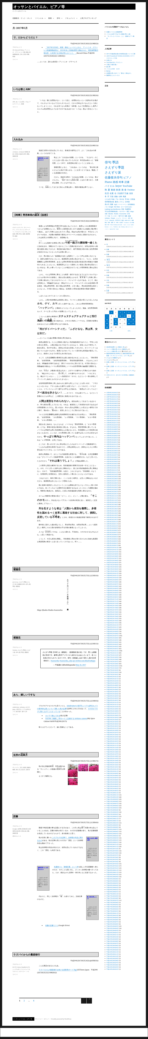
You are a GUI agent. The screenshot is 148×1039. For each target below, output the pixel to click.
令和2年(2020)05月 (112, 537)
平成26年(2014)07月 (112, 687)
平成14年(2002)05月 (112, 967)
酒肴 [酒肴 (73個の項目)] (132, 220)
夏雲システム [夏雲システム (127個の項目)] (119, 202)
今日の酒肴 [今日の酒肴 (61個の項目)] (131, 222)
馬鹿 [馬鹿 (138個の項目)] (124, 196)
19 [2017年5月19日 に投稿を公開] (129, 320)
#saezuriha (55, 661)
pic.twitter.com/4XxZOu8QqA (84, 661)
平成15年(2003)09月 (112, 939)
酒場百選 (15, 156)
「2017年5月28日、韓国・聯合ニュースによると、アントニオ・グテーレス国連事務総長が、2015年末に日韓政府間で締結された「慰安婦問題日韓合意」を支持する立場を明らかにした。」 (71, 50)
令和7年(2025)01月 (112, 418)
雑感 (22, 104)
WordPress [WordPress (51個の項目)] (115, 226)
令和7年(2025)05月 (112, 410)
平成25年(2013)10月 (112, 707)
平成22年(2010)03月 (112, 786)
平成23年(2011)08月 (112, 752)
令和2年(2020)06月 (112, 534)
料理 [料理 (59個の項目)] (108, 224)
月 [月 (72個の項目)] (114, 222)
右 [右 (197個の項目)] (115, 193)
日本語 (17, 154)
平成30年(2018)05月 (112, 588)
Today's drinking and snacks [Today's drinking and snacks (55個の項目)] (116, 224)
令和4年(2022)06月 (112, 483)
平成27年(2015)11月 (112, 653)
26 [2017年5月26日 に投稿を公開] (129, 323)
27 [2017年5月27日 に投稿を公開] (133, 323)
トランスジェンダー (22, 230)
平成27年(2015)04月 (112, 668)
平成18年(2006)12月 (112, 870)
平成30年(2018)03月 (112, 593)
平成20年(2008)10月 (112, 823)
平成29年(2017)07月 (112, 610)
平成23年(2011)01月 (112, 767)
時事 (28, 54)
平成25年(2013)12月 (112, 702)
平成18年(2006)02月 (112, 889)
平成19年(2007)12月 (112, 844)
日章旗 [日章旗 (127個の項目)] (132, 199)
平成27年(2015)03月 (112, 670)
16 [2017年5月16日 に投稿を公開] (116, 320)
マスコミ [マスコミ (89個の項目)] (124, 218)
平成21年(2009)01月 (112, 816)
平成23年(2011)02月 (112, 765)
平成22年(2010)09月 (112, 773)
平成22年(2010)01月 (112, 790)
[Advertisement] (68, 69)
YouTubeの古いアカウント (114, 62)
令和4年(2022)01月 (112, 494)
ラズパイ (15, 971)
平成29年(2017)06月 (112, 612)
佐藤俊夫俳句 (21, 584)
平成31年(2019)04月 (112, 565)
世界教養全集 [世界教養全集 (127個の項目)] (109, 202)
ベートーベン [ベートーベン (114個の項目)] (122, 204)
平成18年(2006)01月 (112, 892)
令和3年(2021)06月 (112, 509)
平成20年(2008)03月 (112, 838)
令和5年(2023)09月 (112, 451)
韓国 (14, 56)
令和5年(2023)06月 (112, 457)
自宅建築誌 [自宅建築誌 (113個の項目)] (131, 204)
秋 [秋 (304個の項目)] (106, 189)
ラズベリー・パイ (24, 971)
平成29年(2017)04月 (112, 616)
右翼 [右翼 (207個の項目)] (112, 193)
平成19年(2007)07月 (112, 855)
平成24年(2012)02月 (112, 739)
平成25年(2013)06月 (112, 715)
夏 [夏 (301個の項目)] (109, 189)
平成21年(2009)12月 (112, 793)
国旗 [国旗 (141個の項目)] (116, 196)
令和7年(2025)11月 (112, 399)
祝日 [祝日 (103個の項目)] (128, 211)
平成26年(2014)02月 (112, 698)
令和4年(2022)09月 (112, 476)
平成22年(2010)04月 (112, 784)
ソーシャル (39, 18)
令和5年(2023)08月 (112, 453)
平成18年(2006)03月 (112, 887)
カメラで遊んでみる (52, 715)
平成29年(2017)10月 (112, 603)
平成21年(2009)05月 (112, 808)
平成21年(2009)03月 (112, 812)
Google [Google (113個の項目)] (110, 207)
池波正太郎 (22, 154)
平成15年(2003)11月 (112, 935)
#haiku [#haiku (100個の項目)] (116, 214)
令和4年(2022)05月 (112, 485)
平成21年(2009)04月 (112, 810)
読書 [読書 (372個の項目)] (127, 182)
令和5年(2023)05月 (112, 459)
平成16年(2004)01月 (112, 932)
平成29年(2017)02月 (112, 621)
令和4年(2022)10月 (112, 474)
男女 (20, 234)
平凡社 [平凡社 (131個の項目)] (127, 199)
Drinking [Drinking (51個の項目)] (123, 226)
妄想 (14, 234)
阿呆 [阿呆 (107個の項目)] (122, 209)
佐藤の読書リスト (51, 925)
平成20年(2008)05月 (112, 834)
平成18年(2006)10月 (112, 874)
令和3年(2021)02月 (112, 517)
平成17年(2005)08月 (112, 898)
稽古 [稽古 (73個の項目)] (106, 222)
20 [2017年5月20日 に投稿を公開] (133, 320)
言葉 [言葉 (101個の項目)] (106, 214)
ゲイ (21, 227)
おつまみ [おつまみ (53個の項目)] (128, 224)
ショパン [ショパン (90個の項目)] (118, 218)
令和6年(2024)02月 (112, 440)
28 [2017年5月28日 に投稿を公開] (107, 327)
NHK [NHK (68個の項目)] (117, 222)
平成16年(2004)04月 (112, 928)
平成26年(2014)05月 (112, 692)
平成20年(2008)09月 (112, 825)
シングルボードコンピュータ (21, 969)
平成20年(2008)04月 (112, 836)
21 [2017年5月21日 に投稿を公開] (107, 323)
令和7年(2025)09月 (112, 403)
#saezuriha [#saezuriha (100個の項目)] (122, 214)
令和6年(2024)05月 (112, 433)
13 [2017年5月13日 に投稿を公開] (133, 316)
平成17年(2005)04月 (112, 907)
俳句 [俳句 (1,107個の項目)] (108, 162)
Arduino (22, 707)
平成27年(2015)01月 (112, 674)
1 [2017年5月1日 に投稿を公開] (111, 312)
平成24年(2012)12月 (112, 728)
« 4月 (110, 331)
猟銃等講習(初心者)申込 (113, 353)
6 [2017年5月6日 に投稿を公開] (133, 312)
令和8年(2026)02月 (112, 395)
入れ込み (18, 139)
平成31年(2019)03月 (112, 567)
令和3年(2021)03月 (112, 515)
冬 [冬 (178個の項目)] (106, 196)
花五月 (23, 769)
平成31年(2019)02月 (112, 569)
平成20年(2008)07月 (112, 829)
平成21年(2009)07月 (112, 803)
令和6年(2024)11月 (112, 423)
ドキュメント (70, 18)
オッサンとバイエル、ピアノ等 (39, 6)
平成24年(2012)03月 (112, 737)
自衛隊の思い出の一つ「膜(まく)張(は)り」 (119, 73)
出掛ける (109, 60)
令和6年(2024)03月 (112, 438)
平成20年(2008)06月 (112, 831)
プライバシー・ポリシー (42, 1019)
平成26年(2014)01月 (112, 700)
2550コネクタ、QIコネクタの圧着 (116, 375)
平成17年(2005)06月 (112, 902)
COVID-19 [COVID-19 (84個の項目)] (118, 220)
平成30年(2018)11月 (112, 575)
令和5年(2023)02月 (112, 466)
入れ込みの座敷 (23, 152)
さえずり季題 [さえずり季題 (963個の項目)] (114, 167)
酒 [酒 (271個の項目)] (122, 189)
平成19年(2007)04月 (112, 861)
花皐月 (28, 769)
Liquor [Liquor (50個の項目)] (117, 229)
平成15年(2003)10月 (112, 937)
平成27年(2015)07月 (112, 661)
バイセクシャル (19, 232)
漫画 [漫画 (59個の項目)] (106, 224)
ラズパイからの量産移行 (26, 954)
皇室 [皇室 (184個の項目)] (131, 193)
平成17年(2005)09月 (112, 896)
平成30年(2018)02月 (112, 595)
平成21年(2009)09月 (112, 799)
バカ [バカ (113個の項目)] (106, 207)
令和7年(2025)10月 (112, 401)
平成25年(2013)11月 (112, 704)
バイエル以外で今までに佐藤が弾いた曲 (118, 34)
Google (15, 829)
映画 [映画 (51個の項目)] (119, 226)
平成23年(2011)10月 (112, 747)
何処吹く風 (121, 347)
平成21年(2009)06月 (112, 806)
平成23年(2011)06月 (112, 756)
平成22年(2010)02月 (112, 788)
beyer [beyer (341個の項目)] (118, 185)
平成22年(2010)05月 (112, 782)
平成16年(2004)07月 (112, 922)
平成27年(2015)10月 (112, 655)
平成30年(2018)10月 (112, 578)
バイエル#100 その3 (112, 69)
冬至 (107, 270)
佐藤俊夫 (124, 349)
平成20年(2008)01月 (112, 842)
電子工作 (24, 711)
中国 (24, 52)
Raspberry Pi (25, 967)
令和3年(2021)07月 (112, 507)
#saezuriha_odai (66, 661)
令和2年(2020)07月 (112, 532)
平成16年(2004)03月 (112, 930)
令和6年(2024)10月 (112, 425)
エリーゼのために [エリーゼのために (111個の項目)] (126, 207)
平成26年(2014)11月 (112, 679)
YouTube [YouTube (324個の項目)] (127, 185)
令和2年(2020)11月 (112, 524)
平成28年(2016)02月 (112, 646)
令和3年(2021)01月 (112, 519)
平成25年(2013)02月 (112, 724)
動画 (50, 18)
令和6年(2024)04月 (112, 436)
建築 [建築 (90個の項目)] (129, 216)
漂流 (22, 831)
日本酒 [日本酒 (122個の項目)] (127, 202)
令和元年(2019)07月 (112, 558)
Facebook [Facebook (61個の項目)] (126, 222)
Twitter (15, 650)
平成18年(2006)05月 (112, 883)
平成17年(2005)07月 (112, 900)
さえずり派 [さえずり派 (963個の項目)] (113, 172)
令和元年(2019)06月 (112, 560)
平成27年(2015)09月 (112, 657)
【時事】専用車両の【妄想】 (31, 214)
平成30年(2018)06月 (112, 586)
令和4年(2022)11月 (112, 472)
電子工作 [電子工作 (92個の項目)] (121, 216)
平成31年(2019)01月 (112, 571)
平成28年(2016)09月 (112, 631)
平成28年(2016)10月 (112, 629)
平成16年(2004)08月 (112, 920)
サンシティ (16, 767)
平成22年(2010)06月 (112, 780)
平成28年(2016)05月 (112, 640)
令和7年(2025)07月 (112, 408)
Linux (19, 967)
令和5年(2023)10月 (112, 448)
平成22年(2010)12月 (112, 769)
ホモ (25, 232)
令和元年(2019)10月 (112, 552)
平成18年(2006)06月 (112, 881)
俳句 (58, 18)
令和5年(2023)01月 (112, 468)
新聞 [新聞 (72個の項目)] (112, 222)
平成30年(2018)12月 (112, 573)
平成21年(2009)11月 (112, 795)
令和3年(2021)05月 (112, 511)
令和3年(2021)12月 (112, 496)
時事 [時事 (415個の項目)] (121, 182)
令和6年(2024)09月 (112, 427)
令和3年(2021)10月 (112, 500)
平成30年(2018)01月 (112, 597)
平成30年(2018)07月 (112, 584)
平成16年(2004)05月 (112, 926)
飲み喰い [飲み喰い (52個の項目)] (132, 224)
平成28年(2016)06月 (112, 638)
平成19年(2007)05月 (112, 859)
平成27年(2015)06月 (112, 664)
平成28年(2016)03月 (112, 644)
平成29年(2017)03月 (112, 618)
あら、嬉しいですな (24, 694)
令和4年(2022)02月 (112, 491)
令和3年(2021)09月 (112, 502)
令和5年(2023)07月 (112, 455)
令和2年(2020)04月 (112, 539)
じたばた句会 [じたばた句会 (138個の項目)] (110, 199)
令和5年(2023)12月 (112, 444)
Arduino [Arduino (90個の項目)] (107, 218)
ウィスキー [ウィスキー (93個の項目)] (114, 216)
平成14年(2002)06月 (112, 965)
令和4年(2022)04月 (112, 487)
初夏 (24, 767)
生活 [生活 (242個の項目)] (107, 193)
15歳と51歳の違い (111, 64)
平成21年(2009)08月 (112, 801)
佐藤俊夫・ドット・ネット (22, 18)
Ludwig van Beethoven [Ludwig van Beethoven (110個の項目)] (113, 209)
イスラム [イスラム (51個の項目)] (111, 226)
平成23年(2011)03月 (112, 763)
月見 (107, 280)
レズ (29, 232)
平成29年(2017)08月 (112, 608)
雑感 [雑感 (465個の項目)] (115, 182)
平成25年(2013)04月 (112, 719)
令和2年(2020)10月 (112, 526)
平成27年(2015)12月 (112, 651)
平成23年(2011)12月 (112, 743)
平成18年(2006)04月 (112, 885)
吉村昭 (20, 829)
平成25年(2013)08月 (112, 711)
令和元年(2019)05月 (112, 562)
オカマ (15, 227)
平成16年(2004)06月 (112, 924)
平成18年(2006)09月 (112, 877)
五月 (21, 767)
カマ (18, 227)
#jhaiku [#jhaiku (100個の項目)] (110, 214)
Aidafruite (16, 707)
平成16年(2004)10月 (112, 915)
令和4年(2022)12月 (112, 470)
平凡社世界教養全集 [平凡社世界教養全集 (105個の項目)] (111, 211)
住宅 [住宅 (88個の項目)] (129, 218)
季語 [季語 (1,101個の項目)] (115, 162)
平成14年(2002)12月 (112, 952)
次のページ (89, 1003)
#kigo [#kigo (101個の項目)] (132, 211)
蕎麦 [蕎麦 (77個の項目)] (122, 220)
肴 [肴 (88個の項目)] (131, 218)
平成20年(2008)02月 (112, 840)
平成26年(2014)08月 (112, 685)
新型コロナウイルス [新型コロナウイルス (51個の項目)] (129, 226)
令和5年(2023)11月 (112, 446)
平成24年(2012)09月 (112, 730)
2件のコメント (17, 836)
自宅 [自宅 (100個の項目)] (128, 214)
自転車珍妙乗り (111, 347)
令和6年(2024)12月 (112, 420)
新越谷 (29, 767)
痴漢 (24, 234)
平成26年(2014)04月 (112, 694)
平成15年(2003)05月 (112, 948)
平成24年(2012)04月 (112, 735)
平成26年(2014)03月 (112, 696)
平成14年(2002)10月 (112, 956)
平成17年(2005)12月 (112, 894)
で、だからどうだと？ (25, 37)
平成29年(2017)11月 (112, 601)
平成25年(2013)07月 (112, 713)
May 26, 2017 (81, 665)
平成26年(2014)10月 (112, 681)
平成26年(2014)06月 (112, 689)
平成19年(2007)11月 (112, 846)
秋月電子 (18, 711)
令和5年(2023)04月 (112, 461)
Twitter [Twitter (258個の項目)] (131, 189)
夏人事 (108, 67)
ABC (14, 102)
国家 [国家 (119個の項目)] (111, 204)
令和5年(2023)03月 (112, 463)
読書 (15, 816)
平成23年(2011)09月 (112, 750)
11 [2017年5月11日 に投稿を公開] (124, 316)
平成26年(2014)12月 (112, 676)
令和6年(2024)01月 (112, 442)
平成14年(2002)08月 (112, 960)
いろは (26, 102)
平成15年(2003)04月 (112, 950)
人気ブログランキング (88, 18)
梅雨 (14, 769)
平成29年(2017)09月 (112, 605)
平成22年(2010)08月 (112, 775)
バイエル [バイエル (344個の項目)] (110, 185)
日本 (21, 54)
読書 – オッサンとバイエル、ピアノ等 (122, 362)
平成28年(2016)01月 (112, 649)
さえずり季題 (23, 582)
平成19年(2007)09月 (112, 851)
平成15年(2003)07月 (112, 943)
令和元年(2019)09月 (112, 554)
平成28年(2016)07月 (112, 636)
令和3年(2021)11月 (112, 498)
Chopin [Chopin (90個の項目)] (113, 218)
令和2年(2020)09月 (112, 528)
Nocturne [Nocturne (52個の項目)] (107, 226)
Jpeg (14, 709)
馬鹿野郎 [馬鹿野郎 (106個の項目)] (128, 209)
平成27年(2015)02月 (112, 672)
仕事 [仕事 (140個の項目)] (120, 196)
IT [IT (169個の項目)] (108, 196)
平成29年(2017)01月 (112, 623)
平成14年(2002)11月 (112, 954)
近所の (20, 754)
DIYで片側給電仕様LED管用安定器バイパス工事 (120, 54)
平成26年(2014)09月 (112, 683)
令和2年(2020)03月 (112, 541)
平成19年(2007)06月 (112, 857)
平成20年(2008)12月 (112, 818)
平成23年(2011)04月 (112, 760)
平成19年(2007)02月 (112, 866)
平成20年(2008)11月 (112, 821)
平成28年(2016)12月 (112, 625)
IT (29, 707)
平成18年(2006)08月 (112, 879)
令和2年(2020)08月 (112, 530)
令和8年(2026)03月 (112, 392)
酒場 (28, 154)
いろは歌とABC (22, 89)
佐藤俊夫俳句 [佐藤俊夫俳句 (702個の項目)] (114, 177)
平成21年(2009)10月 (112, 797)
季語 (14, 586)
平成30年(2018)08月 (112, 582)
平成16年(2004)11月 (112, 913)
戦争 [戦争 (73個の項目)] (109, 222)
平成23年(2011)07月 (112, 754)
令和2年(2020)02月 (112, 543)
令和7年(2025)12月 (112, 397)
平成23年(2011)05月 (112, 758)
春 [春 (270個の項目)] (125, 189)
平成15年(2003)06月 (112, 945)
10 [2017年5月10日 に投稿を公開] (120, 316)
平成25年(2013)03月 (112, 722)
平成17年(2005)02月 (112, 909)
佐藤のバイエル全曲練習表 (114, 32)
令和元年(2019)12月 (112, 547)
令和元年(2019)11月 (112, 550)
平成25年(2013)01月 (112, 726)
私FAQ (108, 71)
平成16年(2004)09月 (112, 917)
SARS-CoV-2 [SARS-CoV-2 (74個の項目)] (128, 220)
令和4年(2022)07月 (112, 481)
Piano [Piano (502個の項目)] (108, 182)
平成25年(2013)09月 (112, 709)
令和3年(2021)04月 (112, 513)
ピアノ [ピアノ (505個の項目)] (127, 177)
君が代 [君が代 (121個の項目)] (107, 204)
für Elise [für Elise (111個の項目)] (117, 207)
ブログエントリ (17, 47)
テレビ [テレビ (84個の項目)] (106, 220)
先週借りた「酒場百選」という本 (66, 867)
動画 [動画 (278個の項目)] (113, 189)
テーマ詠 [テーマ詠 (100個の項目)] (107, 216)
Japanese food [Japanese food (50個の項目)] (112, 229)
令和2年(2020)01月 (112, 545)
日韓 (24, 54)
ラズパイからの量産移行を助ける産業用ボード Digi (58, 970)
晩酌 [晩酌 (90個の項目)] (126, 216)
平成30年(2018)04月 (112, 590)
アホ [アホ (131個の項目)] (116, 199)
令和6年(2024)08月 (112, 429)
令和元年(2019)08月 (112, 556)
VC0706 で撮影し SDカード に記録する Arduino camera (66, 718)
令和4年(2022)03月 (112, 489)
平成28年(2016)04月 (112, 642)
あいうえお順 (20, 102)
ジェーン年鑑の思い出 (113, 349)
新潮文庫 (25, 829)
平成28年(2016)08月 (112, 633)
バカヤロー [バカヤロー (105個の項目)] (122, 211)
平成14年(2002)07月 (112, 963)
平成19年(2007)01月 (112, 868)
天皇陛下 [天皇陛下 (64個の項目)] (121, 222)
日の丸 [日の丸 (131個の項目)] (121, 199)
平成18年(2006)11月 (112, 872)
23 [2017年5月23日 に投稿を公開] (116, 323)
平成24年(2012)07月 (112, 732)
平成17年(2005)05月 (112, 905)
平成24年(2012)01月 (112, 741)
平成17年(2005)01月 (112, 911)
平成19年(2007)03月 (112, 864)
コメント (15, 59)
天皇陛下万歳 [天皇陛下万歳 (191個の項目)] (122, 193)
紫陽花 (18, 586)
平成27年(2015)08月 (112, 659)
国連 (27, 52)
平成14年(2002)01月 (112, 969)
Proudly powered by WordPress (61, 1019)
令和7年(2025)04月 (112, 412)
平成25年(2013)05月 (112, 717)
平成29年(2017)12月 (112, 599)
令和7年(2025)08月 (112, 405)
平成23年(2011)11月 (112, 745)
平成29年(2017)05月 (112, 614)
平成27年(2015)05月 (112, 666)
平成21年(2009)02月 (112, 814)
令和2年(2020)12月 (112, 522)
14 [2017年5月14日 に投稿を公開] (107, 320)
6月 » (129, 331)
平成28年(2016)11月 (112, 627)
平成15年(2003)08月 (112, 941)
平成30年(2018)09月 (112, 580)
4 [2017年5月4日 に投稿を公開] (124, 312)
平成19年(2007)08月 (112, 853)
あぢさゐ (15, 582)
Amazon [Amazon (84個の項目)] (111, 220)
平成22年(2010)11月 (112, 771)
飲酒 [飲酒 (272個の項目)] (118, 189)
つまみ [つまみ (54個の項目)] (124, 224)
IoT (27, 707)
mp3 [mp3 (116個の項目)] (115, 204)
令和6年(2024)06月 (112, 431)
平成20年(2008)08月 (112, 827)
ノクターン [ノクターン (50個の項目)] (107, 229)
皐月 (17, 769)
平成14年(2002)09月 (112, 958)
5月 (14, 50)
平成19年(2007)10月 (112, 849)
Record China (19, 50)
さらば (108, 358)
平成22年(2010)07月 (112, 778)
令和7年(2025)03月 (112, 414)
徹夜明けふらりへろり (113, 75)
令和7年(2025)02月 (112, 416)
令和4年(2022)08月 (112, 479)
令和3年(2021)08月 (112, 504)
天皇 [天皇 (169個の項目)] (112, 196)
